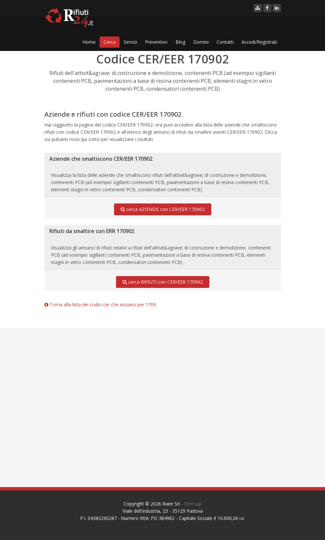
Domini (201, 42)
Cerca (110, 42)
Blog (180, 42)
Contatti (225, 42)
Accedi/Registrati (259, 42)
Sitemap (192, 504)
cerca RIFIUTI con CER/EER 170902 (163, 282)
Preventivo (156, 42)
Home (89, 42)
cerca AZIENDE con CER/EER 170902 (163, 209)
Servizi (130, 42)
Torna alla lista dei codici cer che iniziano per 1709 (100, 304)
